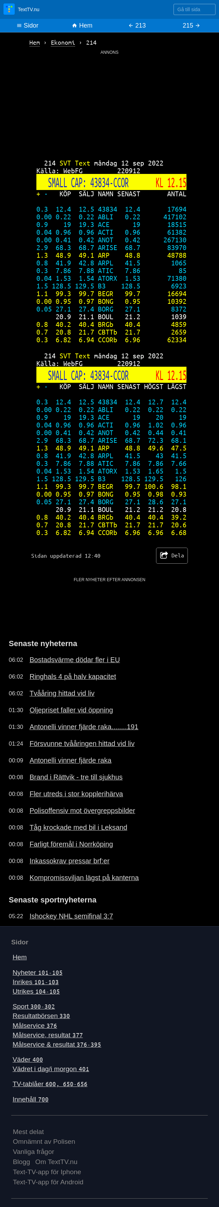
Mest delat (28, 1131)
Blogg (21, 1161)
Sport (34, 1006)
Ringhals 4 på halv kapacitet (72, 676)
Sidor (27, 25)
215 (191, 25)
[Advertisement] (109, 104)
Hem (82, 25)
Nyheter (38, 972)
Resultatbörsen (41, 1015)
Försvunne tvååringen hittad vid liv (81, 743)
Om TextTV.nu (56, 1161)
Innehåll (31, 1099)
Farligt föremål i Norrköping (71, 844)
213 (137, 25)
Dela (172, 555)
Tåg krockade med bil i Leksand (78, 827)
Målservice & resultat (57, 1044)
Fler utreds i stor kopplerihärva (76, 794)
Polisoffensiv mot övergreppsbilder (82, 810)
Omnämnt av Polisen (44, 1141)
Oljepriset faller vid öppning (71, 710)
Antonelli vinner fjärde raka (70, 760)
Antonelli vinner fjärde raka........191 (83, 727)
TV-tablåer (50, 1084)
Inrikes (36, 982)
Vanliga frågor (33, 1151)
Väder (28, 1059)
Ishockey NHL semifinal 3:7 (71, 916)
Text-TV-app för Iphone (47, 1172)
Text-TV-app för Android (48, 1182)
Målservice (35, 1025)
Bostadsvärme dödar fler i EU (74, 660)
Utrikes (36, 991)
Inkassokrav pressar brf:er (69, 861)
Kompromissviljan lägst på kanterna (84, 878)
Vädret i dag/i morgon (51, 1069)
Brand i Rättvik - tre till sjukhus (75, 777)
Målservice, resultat (48, 1035)
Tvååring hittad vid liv (61, 693)
